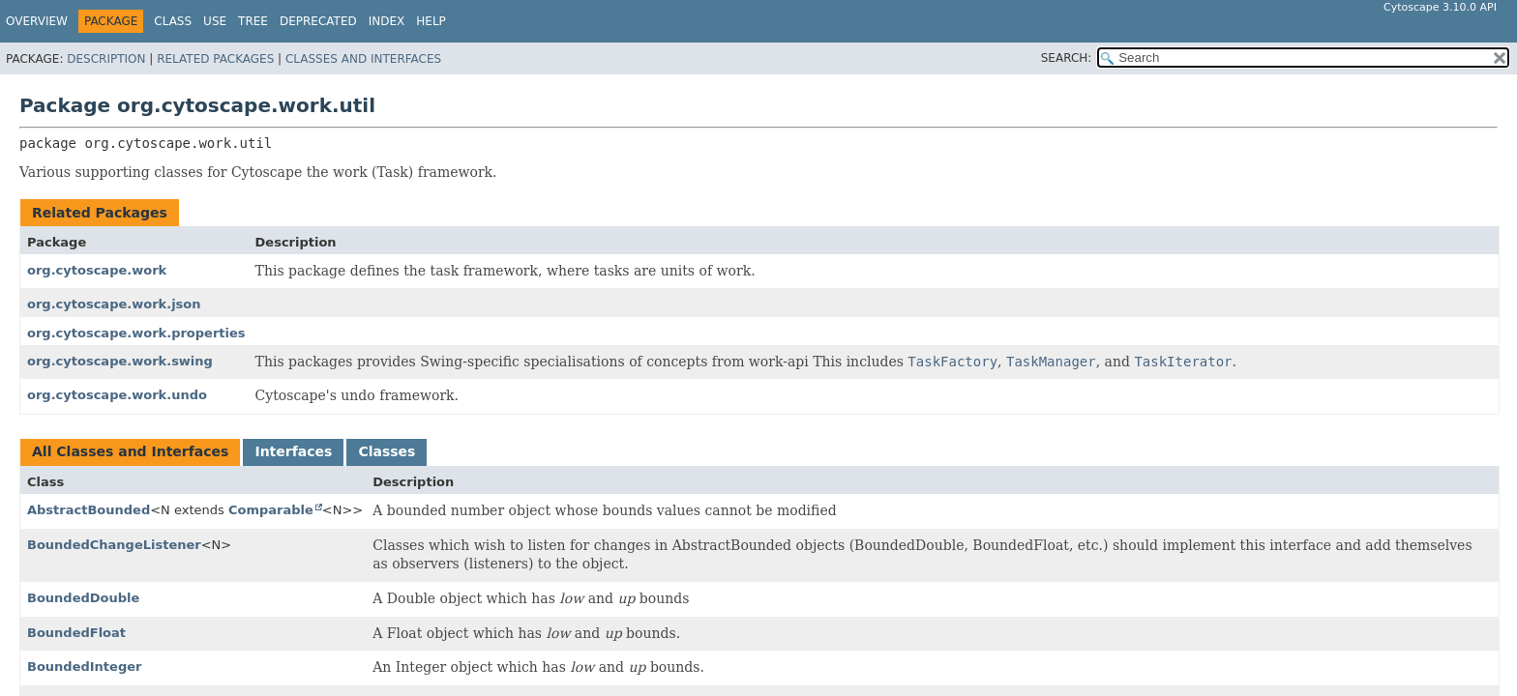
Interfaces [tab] (293, 451)
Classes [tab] (386, 451)
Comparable (270, 510)
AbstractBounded (88, 510)
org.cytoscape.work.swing (120, 361)
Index (387, 21)
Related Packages (215, 59)
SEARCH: (1066, 58)
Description (106, 59)
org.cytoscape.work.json (114, 304)
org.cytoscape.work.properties (136, 333)
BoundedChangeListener (114, 544)
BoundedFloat (76, 632)
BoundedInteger (84, 666)
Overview (37, 21)
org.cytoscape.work (96, 270)
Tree (253, 21)
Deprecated (318, 21)
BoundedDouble (83, 598)
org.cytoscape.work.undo (117, 395)
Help (431, 21)
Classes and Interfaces (363, 59)
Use (214, 21)
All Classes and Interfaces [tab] (130, 451)
